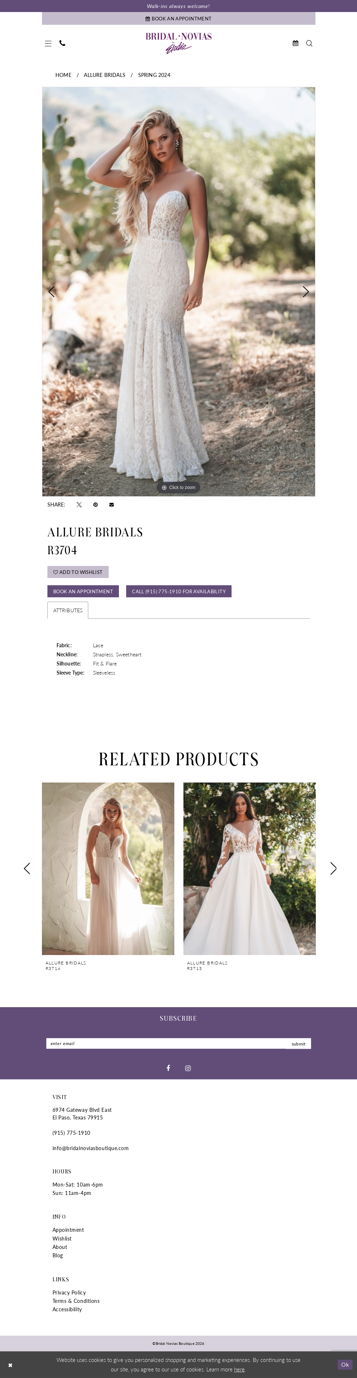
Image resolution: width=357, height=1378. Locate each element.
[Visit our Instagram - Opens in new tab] (188, 1068)
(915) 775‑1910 (71, 1132)
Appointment (68, 1229)
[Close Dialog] (10, 1364)
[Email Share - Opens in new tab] (111, 504)
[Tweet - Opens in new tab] (79, 504)
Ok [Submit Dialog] (345, 1364)
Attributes (68, 610)
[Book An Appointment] (178, 18)
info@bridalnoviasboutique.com (91, 1148)
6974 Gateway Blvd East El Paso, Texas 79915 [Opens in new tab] (82, 1113)
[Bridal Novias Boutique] (179, 43)
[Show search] (309, 43)
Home (63, 74)
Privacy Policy (69, 1292)
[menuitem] (48, 43)
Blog (58, 1255)
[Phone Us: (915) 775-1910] (62, 43)
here (239, 1369)
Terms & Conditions (76, 1300)
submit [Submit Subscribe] (299, 1043)
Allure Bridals (104, 74)
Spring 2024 (154, 74)
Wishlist (62, 1238)
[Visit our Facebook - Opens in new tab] (168, 1068)
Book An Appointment (83, 591)
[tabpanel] (178, 291)
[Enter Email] (178, 1043)
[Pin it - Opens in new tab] (95, 504)
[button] (48, 43)
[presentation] (108, 868)
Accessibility (67, 1309)
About (60, 1246)
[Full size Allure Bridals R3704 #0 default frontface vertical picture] (178, 291)
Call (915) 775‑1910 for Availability (179, 591)
